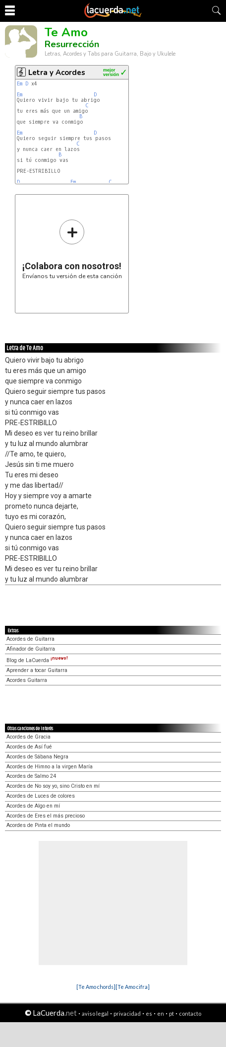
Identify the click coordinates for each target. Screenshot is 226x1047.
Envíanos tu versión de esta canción (72, 249)
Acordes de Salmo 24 (31, 776)
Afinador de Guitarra (30, 649)
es (149, 1013)
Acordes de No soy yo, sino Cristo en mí (53, 786)
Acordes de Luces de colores (40, 796)
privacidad (127, 1013)
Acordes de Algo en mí (33, 806)
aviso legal (95, 1013)
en (160, 1013)
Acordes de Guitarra (30, 639)
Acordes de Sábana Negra (37, 756)
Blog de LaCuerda (37, 660)
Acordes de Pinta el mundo (38, 825)
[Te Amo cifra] (132, 986)
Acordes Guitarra (26, 680)
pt (171, 1013)
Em (19, 83)
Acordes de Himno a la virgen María (49, 766)
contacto (190, 1013)
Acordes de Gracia (28, 737)
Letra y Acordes (56, 72)
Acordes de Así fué (29, 747)
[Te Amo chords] (95, 986)
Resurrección (72, 44)
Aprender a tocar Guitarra (36, 670)
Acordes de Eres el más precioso (45, 816)
